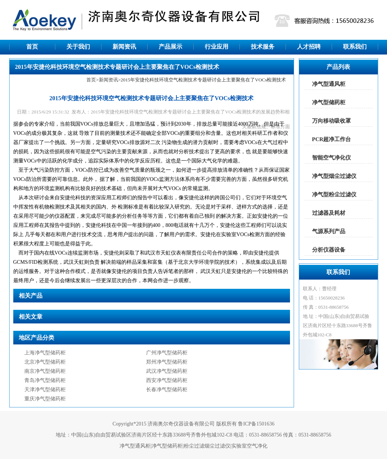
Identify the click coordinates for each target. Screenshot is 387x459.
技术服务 (262, 46)
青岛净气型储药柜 (45, 380)
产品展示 (170, 46)
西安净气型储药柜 (166, 380)
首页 (32, 46)
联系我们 (355, 46)
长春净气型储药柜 (166, 389)
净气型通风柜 (328, 84)
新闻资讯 (124, 46)
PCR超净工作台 (331, 139)
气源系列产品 (328, 231)
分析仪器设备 (328, 250)
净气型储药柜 (328, 102)
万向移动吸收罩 (331, 121)
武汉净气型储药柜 (166, 371)
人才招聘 (309, 46)
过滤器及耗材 (328, 213)
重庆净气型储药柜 (45, 399)
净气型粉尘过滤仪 (334, 194)
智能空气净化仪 (331, 158)
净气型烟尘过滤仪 (334, 176)
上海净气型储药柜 (45, 352)
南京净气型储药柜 (45, 371)
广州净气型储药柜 (166, 352)
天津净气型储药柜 (45, 389)
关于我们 (78, 46)
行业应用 (216, 46)
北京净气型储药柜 (45, 362)
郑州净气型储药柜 (166, 362)
